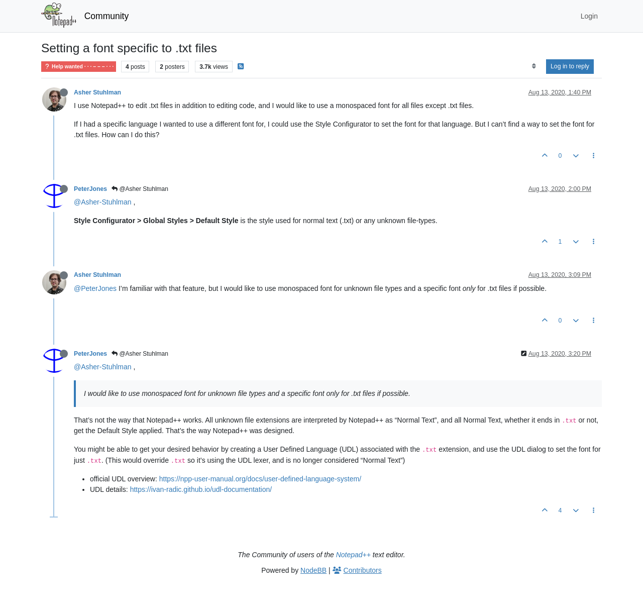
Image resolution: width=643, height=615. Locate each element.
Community (106, 16)
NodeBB (313, 570)
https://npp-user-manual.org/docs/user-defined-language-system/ (260, 479)
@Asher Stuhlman (140, 188)
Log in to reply (570, 66)
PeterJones (90, 188)
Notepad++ (353, 555)
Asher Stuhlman (97, 92)
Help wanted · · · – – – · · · (79, 66)
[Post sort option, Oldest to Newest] (533, 66)
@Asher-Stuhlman (103, 202)
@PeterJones (95, 288)
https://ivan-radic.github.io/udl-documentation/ (201, 489)
